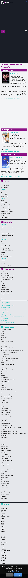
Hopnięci (4, 309)
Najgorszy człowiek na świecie (8, 421)
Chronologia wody (5, 245)
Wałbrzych (3, 558)
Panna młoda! (4, 446)
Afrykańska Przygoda (6, 329)
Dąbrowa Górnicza (5, 516)
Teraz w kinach (9, 327)
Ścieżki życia (4, 466)
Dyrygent (3, 375)
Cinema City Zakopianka (7, 277)
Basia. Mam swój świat (6, 343)
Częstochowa (4, 515)
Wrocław (3, 560)
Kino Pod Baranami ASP (7, 291)
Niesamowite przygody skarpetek (9, 431)
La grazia (3, 406)
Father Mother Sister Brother (8, 379)
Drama (2, 230)
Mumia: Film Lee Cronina (7, 250)
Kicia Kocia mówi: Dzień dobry (8, 391)
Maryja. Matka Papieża (6, 249)
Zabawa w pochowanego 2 (7, 235)
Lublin (2, 533)
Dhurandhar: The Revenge (7, 364)
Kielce (2, 529)
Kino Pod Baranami (5, 289)
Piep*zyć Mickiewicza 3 (8, 322)
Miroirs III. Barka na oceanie (7, 262)
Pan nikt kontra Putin (6, 443)
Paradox (3, 297)
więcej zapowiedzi (6, 265)
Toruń (2, 554)
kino (9, 2)
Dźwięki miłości (4, 377)
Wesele (2, 479)
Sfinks (2, 299)
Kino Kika (3, 285)
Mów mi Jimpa (4, 187)
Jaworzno (3, 526)
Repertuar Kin (8, 269)
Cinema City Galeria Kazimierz (8, 275)
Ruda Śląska (4, 542)
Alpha (2, 200)
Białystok (3, 507)
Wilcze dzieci (4, 489)
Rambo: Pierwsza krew (6, 464)
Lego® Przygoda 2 (5, 414)
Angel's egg (4, 202)
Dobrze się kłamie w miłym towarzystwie (11, 228)
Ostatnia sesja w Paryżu (7, 211)
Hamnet (3, 383)
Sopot (2, 547)
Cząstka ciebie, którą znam (7, 360)
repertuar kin (4, 98)
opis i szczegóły (12, 98)
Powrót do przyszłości (6, 456)
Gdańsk (3, 521)
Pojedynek (3, 452)
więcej (18, 96)
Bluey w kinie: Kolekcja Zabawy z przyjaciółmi (13, 316)
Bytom (2, 512)
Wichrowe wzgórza (5, 481)
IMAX (2, 281)
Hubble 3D (3, 387)
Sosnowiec (3, 549)
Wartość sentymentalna (7, 475)
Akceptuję (17, 575)
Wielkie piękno (4, 487)
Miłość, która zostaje (6, 209)
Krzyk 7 (2, 404)
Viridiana (3, 473)
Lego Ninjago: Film (5, 408)
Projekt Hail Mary (5, 217)
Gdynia (2, 523)
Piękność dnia (4, 448)
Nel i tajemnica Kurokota (7, 425)
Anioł (2, 339)
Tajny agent (4, 194)
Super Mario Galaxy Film (8, 305)
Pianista (3, 252)
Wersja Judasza (4, 196)
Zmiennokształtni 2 (5, 494)
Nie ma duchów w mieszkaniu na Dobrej (11, 427)
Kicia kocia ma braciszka (7, 389)
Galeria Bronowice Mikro (7, 279)
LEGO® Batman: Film (6, 410)
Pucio (2, 254)
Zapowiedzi (7, 222)
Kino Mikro (3, 287)
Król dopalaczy (5, 313)
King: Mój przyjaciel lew (6, 398)
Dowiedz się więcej (15, 571)
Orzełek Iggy (4, 437)
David (2, 191)
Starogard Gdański (5, 550)
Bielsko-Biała (4, 508)
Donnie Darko (4, 371)
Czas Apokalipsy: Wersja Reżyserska (9, 358)
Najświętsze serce (5, 423)
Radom (2, 541)
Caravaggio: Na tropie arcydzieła (9, 352)
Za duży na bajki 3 (6, 315)
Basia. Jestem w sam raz (7, 341)
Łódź (2, 534)
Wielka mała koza (5, 483)
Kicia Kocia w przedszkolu (7, 396)
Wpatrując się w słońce (6, 256)
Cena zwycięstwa (5, 185)
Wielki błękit (4, 485)
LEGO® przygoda (5, 412)
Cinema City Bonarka (6, 274)
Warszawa (3, 557)
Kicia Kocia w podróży (6, 395)
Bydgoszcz (3, 510)
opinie (18, 98)
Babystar (3, 243)
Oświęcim (3, 537)
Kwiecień (3, 247)
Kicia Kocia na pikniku (6, 393)
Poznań (3, 539)
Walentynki (14, 73)
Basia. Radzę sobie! (5, 345)
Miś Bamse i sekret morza (7, 208)
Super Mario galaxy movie (7, 233)
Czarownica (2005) (16, 157)
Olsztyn (3, 536)
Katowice (3, 528)
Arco (2, 241)
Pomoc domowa (5, 454)
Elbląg (2, 518)
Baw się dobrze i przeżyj (7, 204)
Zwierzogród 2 (4, 496)
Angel (2, 335)
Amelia (2, 333)
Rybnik (2, 544)
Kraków (3, 531)
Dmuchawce (4, 226)
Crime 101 (3, 356)
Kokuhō (3, 400)
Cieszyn (3, 513)
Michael (3, 260)
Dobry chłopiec (4, 368)
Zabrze (2, 562)
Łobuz (2, 237)
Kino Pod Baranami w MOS (7, 293)
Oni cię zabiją (4, 192)
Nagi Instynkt (4, 420)
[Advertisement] (14, 47)
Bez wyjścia (4, 348)
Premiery (7, 181)
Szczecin (3, 552)
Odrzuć (9, 575)
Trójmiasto (3, 555)
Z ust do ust (14, 133)
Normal (3, 264)
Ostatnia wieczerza (5, 213)
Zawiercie (3, 563)
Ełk (1, 520)
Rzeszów (3, 545)
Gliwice (2, 524)
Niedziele (3, 429)
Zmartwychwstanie (5, 493)
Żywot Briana (4, 498)
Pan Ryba (3, 215)
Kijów (2, 283)
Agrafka (3, 272)
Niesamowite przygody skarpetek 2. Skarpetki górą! (13, 433)
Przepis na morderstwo (6, 232)
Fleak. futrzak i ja (5, 206)
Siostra (2, 468)
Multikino (3, 295)
